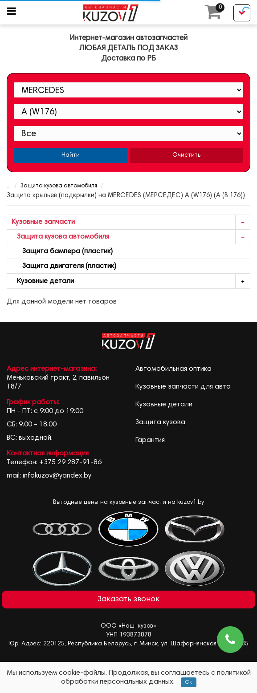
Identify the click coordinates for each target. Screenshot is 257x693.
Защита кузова (160, 422)
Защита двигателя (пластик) (64, 266)
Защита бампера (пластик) (62, 251)
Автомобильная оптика (173, 369)
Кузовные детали (131, 281)
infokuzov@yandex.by (57, 475)
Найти (70, 155)
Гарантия (150, 440)
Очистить (186, 155)
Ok (188, 682)
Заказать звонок (128, 600)
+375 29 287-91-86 (70, 462)
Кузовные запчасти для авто (183, 386)
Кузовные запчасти (131, 222)
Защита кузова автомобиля (58, 186)
